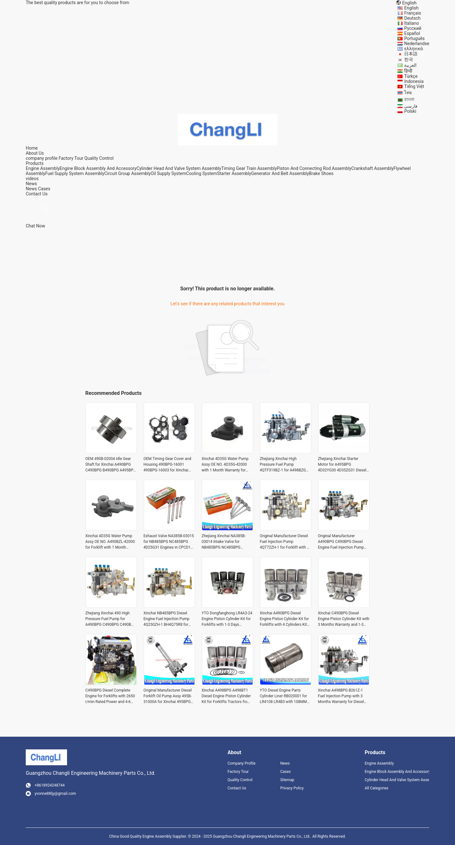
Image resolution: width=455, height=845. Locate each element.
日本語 (411, 53)
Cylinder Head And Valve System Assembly (178, 168)
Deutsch (412, 18)
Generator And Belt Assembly (280, 173)
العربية (410, 65)
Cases (44, 188)
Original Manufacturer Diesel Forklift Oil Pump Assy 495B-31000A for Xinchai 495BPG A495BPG (168, 696)
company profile (42, 158)
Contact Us (237, 788)
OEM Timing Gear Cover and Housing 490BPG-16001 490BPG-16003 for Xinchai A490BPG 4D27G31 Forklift (167, 464)
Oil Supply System (168, 173)
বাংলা (409, 99)
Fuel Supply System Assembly (74, 173)
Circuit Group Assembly (127, 173)
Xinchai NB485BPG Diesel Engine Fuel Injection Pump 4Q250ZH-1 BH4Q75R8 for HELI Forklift (167, 619)
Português (414, 38)
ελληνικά (413, 48)
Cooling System (201, 173)
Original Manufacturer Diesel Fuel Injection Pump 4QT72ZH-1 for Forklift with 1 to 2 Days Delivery (284, 542)
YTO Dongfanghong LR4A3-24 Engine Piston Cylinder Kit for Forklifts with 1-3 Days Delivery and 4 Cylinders (227, 619)
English (411, 7)
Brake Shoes (321, 173)
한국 (408, 59)
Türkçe (411, 76)
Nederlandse (416, 43)
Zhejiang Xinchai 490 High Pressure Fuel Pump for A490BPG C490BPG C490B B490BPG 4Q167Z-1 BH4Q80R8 (108, 619)
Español (412, 33)
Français (412, 13)
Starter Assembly (234, 173)
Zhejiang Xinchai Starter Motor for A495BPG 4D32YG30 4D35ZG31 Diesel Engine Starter (342, 464)
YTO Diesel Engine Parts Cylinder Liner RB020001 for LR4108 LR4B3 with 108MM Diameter (283, 696)
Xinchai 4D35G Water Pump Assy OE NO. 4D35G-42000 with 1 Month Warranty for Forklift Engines (225, 464)
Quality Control (99, 158)
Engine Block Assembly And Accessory (98, 168)
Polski (410, 111)
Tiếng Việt (414, 86)
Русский (412, 28)
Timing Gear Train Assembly (249, 168)
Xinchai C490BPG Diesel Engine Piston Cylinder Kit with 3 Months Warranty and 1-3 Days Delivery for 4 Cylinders (344, 619)
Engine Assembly (43, 168)
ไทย (408, 92)
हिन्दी (408, 70)
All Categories (376, 788)
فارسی (411, 106)
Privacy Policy (292, 788)
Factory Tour (70, 158)
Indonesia (414, 81)
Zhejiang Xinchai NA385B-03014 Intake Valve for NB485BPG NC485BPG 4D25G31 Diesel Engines (224, 542)
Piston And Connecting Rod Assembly (314, 168)
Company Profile (241, 763)
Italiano (411, 23)
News (31, 188)
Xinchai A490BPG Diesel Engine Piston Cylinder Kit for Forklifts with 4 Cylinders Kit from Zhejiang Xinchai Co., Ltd (285, 619)
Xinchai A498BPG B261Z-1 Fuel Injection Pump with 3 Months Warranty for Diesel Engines (341, 696)
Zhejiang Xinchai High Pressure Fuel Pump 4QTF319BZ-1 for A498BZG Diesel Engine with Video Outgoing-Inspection (283, 464)
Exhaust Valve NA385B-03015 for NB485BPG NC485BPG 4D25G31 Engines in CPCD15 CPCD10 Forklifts (169, 542)
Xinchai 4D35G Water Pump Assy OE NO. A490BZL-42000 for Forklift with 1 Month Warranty (110, 542)
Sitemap (287, 780)
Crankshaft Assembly (372, 168)
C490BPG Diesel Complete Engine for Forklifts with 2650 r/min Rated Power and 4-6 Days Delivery (110, 696)
